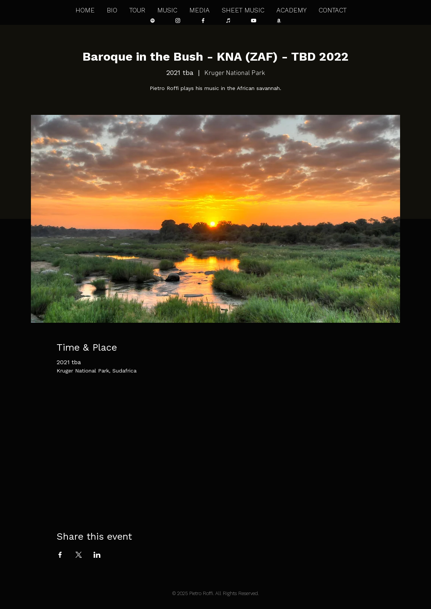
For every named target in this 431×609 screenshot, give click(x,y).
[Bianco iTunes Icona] (228, 20)
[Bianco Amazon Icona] (279, 20)
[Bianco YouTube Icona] (253, 20)
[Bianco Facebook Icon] (203, 20)
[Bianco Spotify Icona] (152, 20)
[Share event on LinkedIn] (97, 555)
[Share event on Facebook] (60, 555)
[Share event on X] (78, 555)
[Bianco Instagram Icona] (178, 20)
